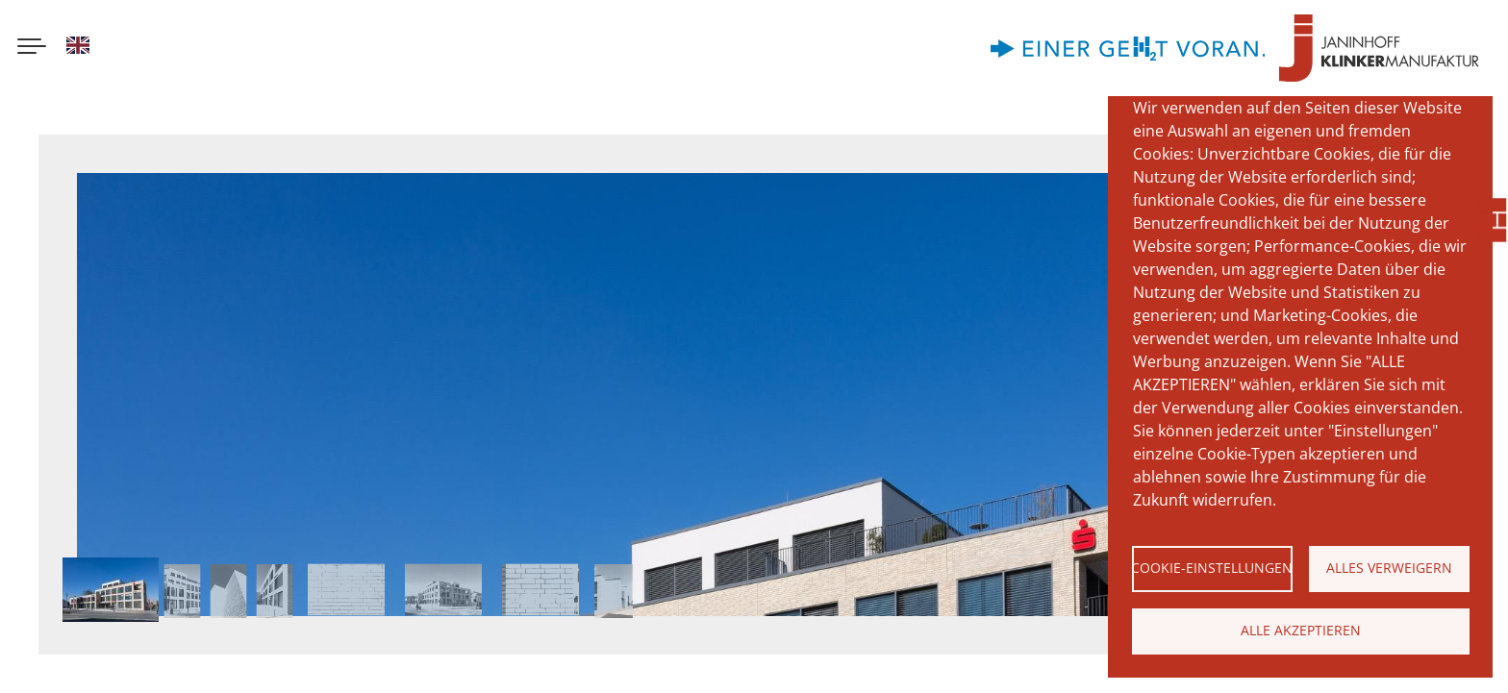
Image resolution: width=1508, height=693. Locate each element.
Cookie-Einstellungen (1212, 567)
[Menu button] (31, 48)
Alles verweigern (1389, 567)
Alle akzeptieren (1301, 630)
